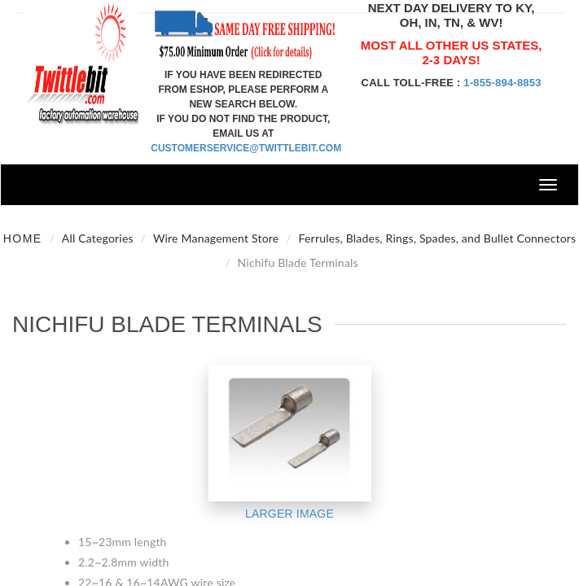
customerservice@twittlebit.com (246, 148)
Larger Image (289, 513)
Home (22, 238)
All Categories (98, 238)
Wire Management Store (216, 238)
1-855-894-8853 (502, 83)
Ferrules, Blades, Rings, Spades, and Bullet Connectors (438, 238)
